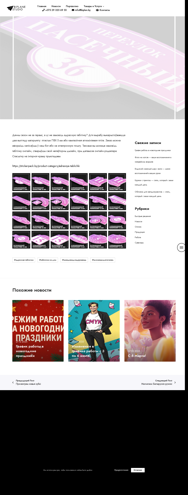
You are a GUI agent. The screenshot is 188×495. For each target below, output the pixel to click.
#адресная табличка (23, 260)
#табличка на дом (47, 260)
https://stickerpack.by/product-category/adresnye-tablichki (46, 166)
